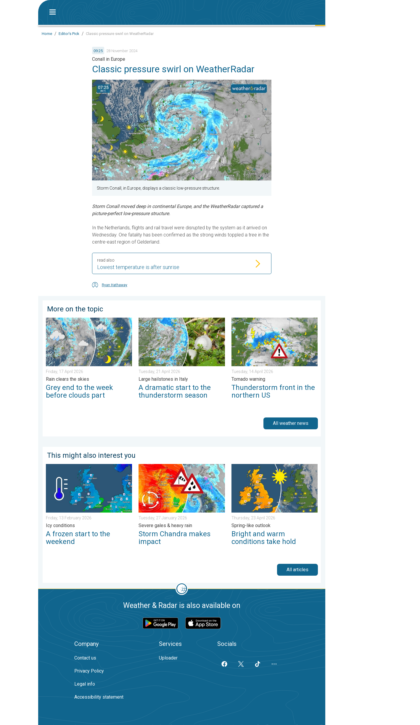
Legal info (84, 684)
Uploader (168, 658)
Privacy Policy (89, 671)
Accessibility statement (98, 697)
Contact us (85, 658)
